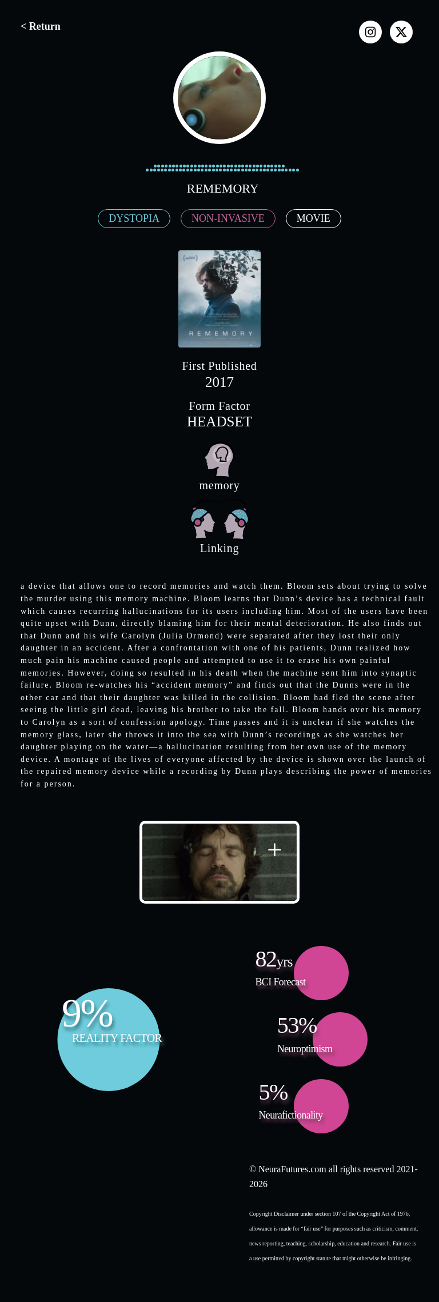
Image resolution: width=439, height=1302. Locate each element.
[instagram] (370, 32)
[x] (401, 32)
